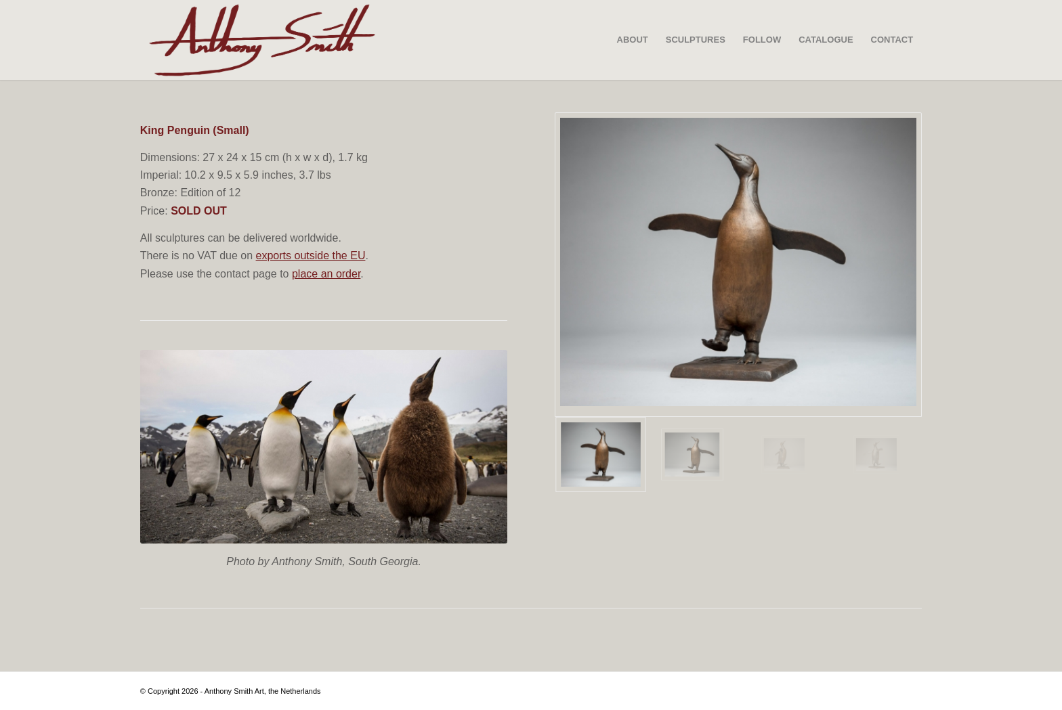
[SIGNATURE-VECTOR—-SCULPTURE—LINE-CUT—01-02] (262, 40)
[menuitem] (632, 40)
